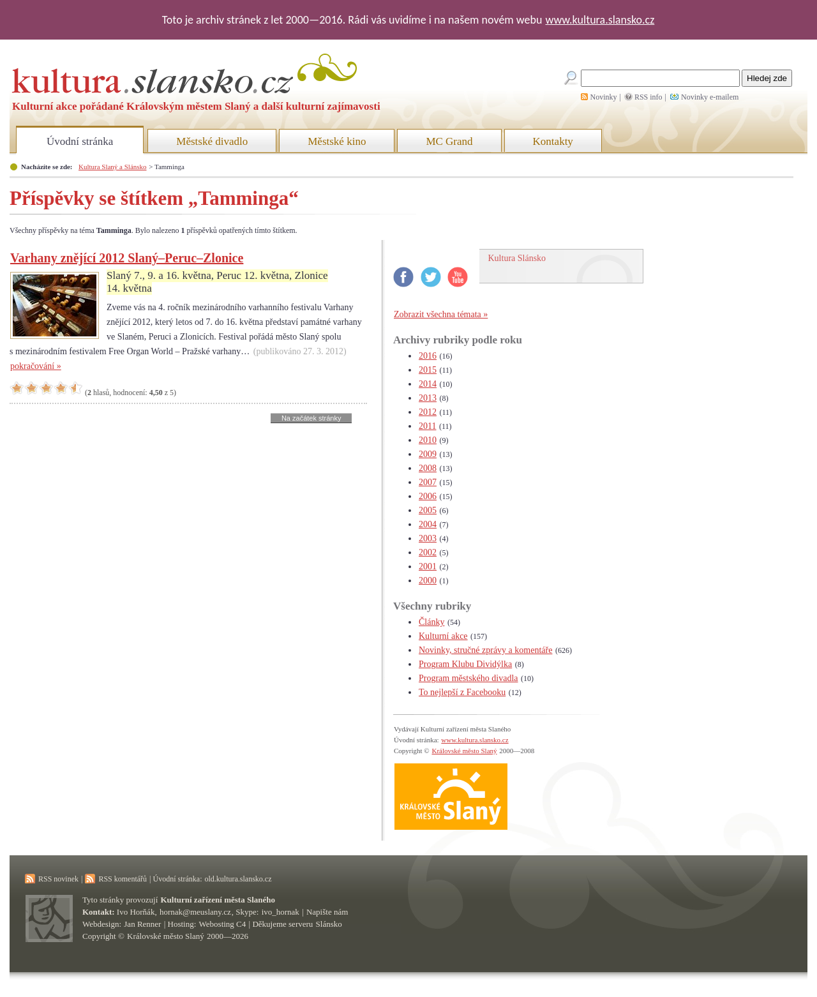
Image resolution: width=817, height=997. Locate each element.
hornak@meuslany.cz (195, 912)
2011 (427, 426)
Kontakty (553, 141)
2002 (428, 552)
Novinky (603, 97)
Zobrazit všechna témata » (441, 314)
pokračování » (35, 366)
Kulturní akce (443, 636)
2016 (428, 356)
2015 (428, 370)
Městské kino (337, 141)
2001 (428, 566)
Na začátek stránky (311, 418)
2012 (428, 412)
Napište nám (327, 912)
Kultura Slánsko (517, 258)
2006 (428, 496)
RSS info (648, 97)
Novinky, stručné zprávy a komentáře (485, 650)
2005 (428, 510)
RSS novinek (58, 878)
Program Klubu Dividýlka (465, 664)
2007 (428, 482)
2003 (428, 538)
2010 (428, 440)
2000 (428, 580)
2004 (428, 524)
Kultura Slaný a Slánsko (112, 166)
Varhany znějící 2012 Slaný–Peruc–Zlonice (126, 258)
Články (431, 622)
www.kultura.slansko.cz (599, 20)
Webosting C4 (222, 924)
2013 (428, 398)
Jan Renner (142, 924)
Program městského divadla (468, 678)
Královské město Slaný (464, 750)
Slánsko (329, 924)
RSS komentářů (122, 878)
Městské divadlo (212, 141)
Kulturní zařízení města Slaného (218, 899)
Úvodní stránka (80, 141)
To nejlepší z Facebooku (462, 692)
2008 (428, 468)
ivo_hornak (280, 912)
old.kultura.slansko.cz (237, 878)
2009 (428, 454)
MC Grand (449, 141)
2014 (428, 384)
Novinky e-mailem (709, 97)
